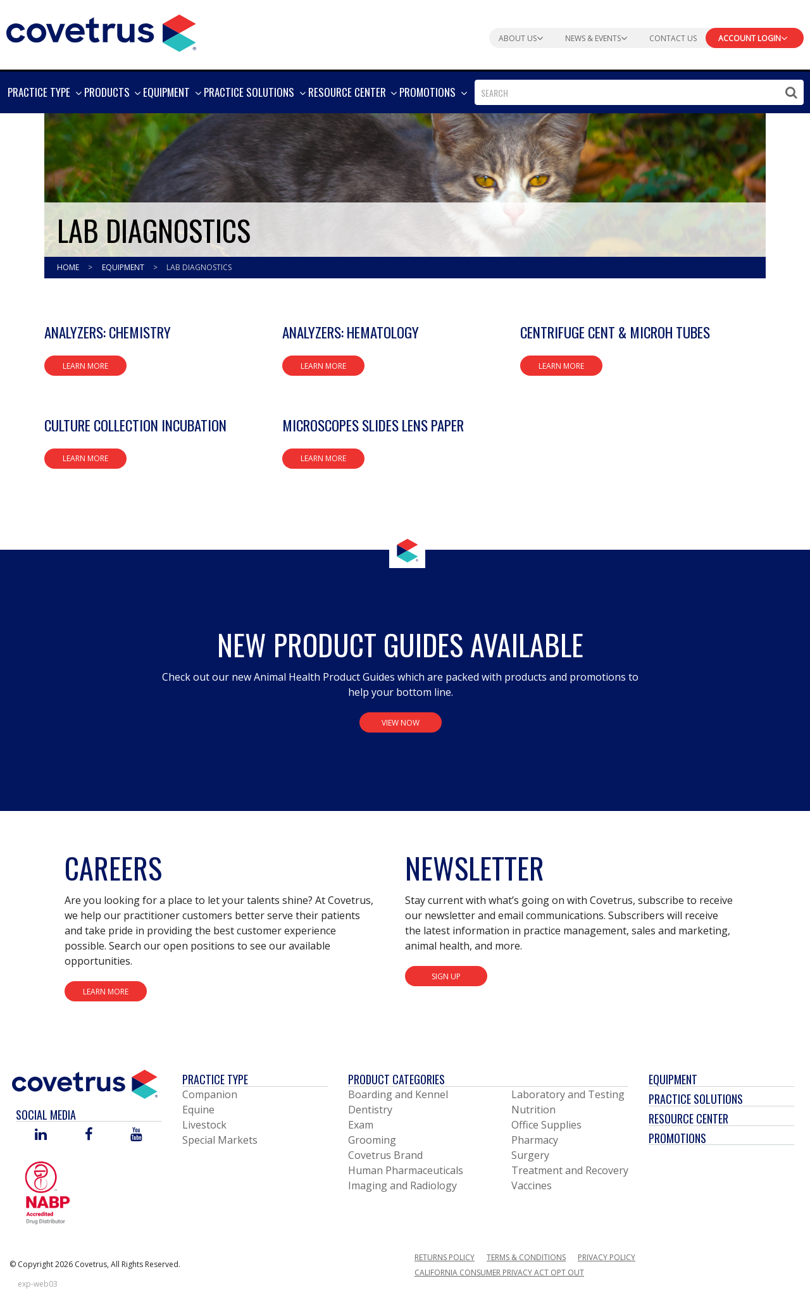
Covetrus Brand (385, 1155)
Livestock (204, 1125)
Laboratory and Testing (568, 1094)
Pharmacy (534, 1140)
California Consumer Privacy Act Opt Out (499, 1272)
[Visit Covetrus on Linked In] (41, 1135)
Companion (209, 1094)
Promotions (677, 1138)
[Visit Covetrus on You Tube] (136, 1135)
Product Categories (396, 1079)
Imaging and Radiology (402, 1185)
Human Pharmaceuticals (405, 1170)
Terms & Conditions (526, 1257)
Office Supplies (546, 1125)
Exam (360, 1125)
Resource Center (688, 1118)
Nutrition (533, 1110)
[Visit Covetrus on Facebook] (88, 1135)
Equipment (124, 267)
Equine (198, 1110)
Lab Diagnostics (199, 267)
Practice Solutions (696, 1099)
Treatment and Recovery (569, 1170)
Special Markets (220, 1140)
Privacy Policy (606, 1257)
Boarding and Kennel (398, 1094)
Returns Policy (444, 1257)
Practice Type (215, 1079)
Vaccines (531, 1185)
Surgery (530, 1155)
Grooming (372, 1140)
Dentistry (370, 1110)
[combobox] (639, 92)
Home (69, 267)
